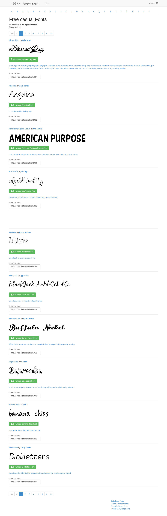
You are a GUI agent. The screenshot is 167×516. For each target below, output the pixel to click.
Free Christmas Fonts (120, 506)
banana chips (14, 405)
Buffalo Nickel (14, 318)
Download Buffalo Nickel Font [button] (24, 338)
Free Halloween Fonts (120, 504)
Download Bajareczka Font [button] (23, 381)
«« (12, 33)
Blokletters (13, 448)
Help (46, 3)
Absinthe (12, 232)
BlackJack (13, 275)
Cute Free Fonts (117, 501)
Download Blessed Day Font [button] (23, 59)
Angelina (12, 86)
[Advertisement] (56, 219)
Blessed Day (14, 40)
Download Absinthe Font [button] (22, 252)
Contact (153, 3)
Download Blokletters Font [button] (22, 467)
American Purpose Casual (19, 129)
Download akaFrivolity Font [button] (23, 191)
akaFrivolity (13, 172)
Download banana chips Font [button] (24, 424)
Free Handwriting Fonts (120, 509)
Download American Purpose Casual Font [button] (29, 148)
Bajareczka (13, 362)
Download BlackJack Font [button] (22, 295)
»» (51, 33)
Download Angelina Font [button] (22, 105)
